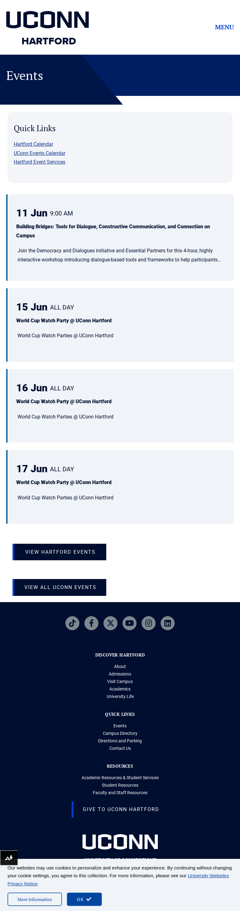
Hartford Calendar (33, 144)
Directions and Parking (120, 740)
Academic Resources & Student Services (120, 777)
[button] (120, 238)
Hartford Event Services (39, 162)
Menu (224, 27)
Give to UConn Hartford (121, 809)
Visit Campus (120, 681)
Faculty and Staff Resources (120, 792)
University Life (120, 696)
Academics (120, 688)
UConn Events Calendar (39, 153)
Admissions (120, 673)
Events (120, 725)
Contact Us (120, 748)
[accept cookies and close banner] (84, 899)
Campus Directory (120, 733)
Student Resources (120, 785)
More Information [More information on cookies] (35, 899)
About (120, 666)
